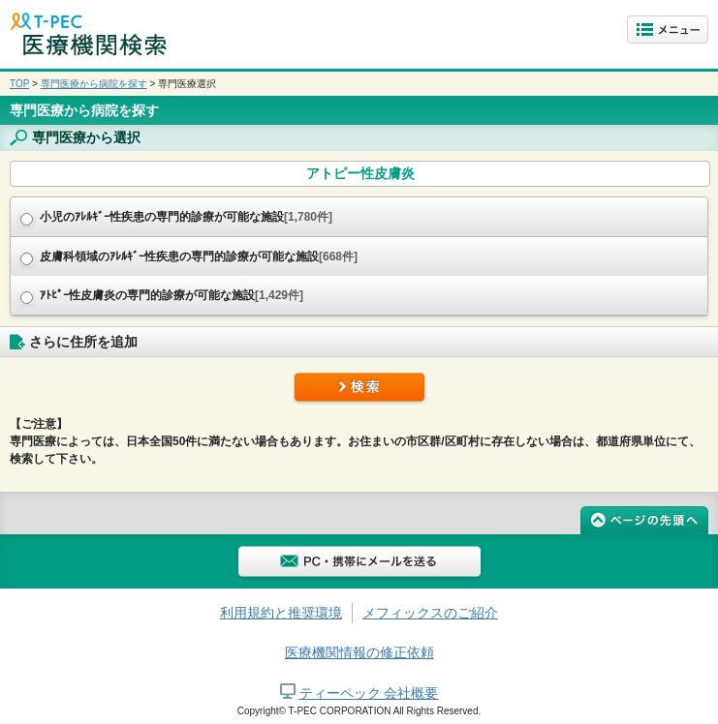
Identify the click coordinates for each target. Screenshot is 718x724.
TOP (19, 83)
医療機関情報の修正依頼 (359, 652)
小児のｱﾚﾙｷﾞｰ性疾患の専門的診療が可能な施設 (186, 217)
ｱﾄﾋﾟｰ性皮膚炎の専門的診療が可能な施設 (171, 295)
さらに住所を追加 (83, 341)
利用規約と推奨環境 (281, 612)
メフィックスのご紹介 (430, 612)
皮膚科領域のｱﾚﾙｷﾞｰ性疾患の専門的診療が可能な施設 (199, 256)
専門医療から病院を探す (94, 83)
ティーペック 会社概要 (369, 693)
